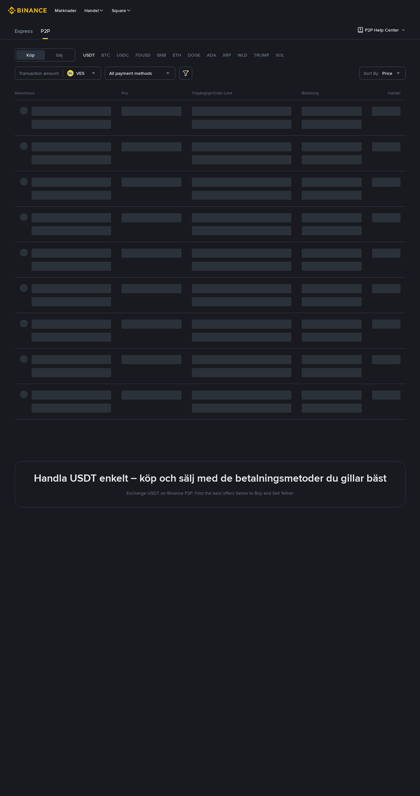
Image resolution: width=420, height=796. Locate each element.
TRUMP (261, 55)
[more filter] (185, 73)
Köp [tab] (30, 55)
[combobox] (92, 73)
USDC (123, 55)
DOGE (194, 55)
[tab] (24, 31)
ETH (177, 55)
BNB (161, 55)
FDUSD (143, 55)
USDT (89, 55)
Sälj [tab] (59, 55)
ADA (211, 55)
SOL (280, 55)
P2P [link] (45, 31)
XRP (227, 55)
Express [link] (24, 31)
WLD (242, 55)
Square (121, 10)
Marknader (66, 10)
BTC (105, 55)
